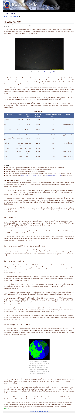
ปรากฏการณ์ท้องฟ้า (14, 16)
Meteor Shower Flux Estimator (53, 175)
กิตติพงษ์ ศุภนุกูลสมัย (49, 72)
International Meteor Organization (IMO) (32, 175)
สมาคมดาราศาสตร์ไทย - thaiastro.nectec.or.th (39, 412)
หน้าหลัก (6, 16)
